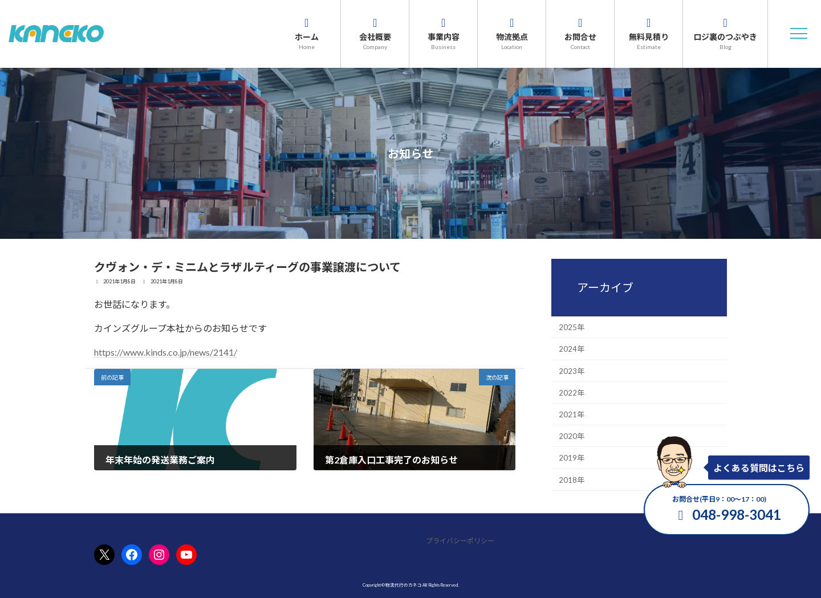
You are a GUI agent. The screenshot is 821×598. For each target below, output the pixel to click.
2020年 (571, 436)
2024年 (571, 348)
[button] (798, 33)
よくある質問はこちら (758, 467)
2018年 (571, 479)
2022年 (571, 392)
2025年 (571, 327)
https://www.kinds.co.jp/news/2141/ (165, 352)
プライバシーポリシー (460, 541)
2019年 (571, 457)
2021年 (571, 414)
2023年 (571, 370)
